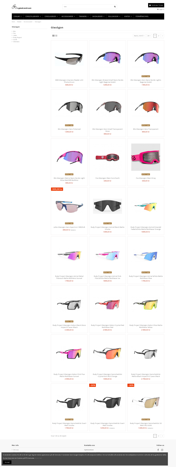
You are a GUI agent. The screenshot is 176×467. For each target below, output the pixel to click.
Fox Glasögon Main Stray (146, 178)
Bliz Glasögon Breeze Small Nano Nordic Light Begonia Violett (107, 81)
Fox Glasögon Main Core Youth (107, 178)
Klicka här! (38, 458)
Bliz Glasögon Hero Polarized (69, 129)
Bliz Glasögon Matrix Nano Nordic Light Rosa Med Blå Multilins (69, 179)
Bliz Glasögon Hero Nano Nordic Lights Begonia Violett (146, 81)
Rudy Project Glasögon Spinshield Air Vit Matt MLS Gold (146, 424)
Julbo (15, 35)
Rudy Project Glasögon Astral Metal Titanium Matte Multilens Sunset (69, 277)
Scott (15, 39)
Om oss (16, 450)
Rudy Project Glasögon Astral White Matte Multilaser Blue (146, 277)
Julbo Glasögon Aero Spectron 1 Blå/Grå (69, 227)
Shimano (16, 42)
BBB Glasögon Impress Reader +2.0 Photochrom (69, 81)
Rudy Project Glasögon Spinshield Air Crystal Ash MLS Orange (107, 375)
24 (149, 36)
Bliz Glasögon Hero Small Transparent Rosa (107, 130)
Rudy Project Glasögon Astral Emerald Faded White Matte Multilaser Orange (146, 228)
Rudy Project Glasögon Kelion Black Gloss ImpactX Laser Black (69, 326)
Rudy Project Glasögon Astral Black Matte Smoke (107, 228)
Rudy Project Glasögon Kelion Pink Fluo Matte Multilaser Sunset (69, 375)
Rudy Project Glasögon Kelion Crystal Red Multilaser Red (107, 326)
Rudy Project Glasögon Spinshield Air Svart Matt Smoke (69, 424)
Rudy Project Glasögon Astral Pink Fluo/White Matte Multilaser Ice (107, 277)
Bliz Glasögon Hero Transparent (145, 129)
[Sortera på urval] (139, 35)
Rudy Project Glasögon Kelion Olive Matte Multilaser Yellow (145, 326)
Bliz (14, 31)
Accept (7, 462)
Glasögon (16, 27)
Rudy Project (17, 37)
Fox (14, 33)
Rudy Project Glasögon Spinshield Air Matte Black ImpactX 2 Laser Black (146, 375)
